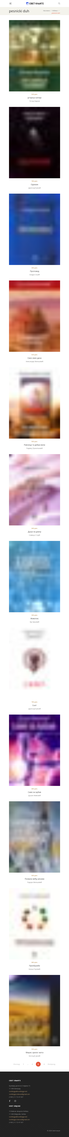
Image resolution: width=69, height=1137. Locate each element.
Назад (17, 1064)
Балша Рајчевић (34, 969)
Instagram (15, 1101)
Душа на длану (34, 531)
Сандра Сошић (34, 275)
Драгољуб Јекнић (34, 188)
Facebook (9, 1101)
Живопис (34, 618)
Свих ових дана (34, 358)
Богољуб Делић (34, 1056)
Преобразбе (34, 965)
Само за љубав (34, 792)
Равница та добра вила (34, 445)
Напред (51, 1064)
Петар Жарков (34, 101)
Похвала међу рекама (34, 879)
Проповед (34, 271)
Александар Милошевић (34, 361)
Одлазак (34, 184)
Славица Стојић (34, 535)
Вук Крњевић (34, 622)
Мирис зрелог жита (34, 1052)
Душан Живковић (34, 795)
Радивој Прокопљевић (34, 448)
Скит (34, 705)
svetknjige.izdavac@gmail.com (19, 1094)
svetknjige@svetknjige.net (18, 1091)
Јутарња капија (34, 97)
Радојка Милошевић (34, 882)
